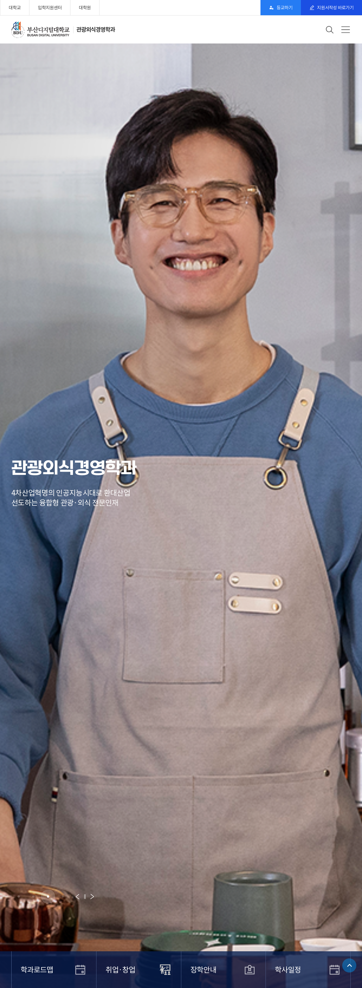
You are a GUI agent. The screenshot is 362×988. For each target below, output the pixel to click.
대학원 (85, 7)
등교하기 (284, 7)
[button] (19, 896)
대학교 (15, 7)
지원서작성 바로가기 (335, 7)
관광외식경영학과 (95, 29)
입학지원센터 (50, 7)
